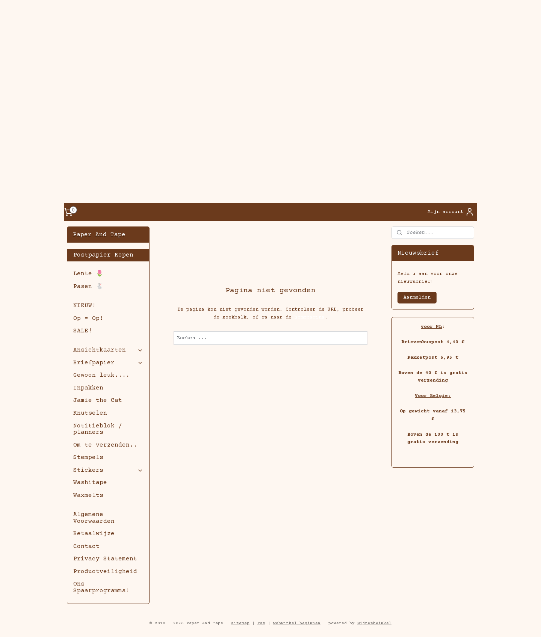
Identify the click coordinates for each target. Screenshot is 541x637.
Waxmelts (88, 495)
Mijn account (451, 211)
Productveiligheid (105, 571)
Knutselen (90, 413)
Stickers (108, 470)
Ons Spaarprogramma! (101, 587)
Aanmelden (417, 297)
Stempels (88, 457)
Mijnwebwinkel (374, 623)
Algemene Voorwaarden (94, 518)
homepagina (310, 317)
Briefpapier (108, 362)
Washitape (90, 482)
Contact (86, 546)
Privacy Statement (105, 558)
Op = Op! (88, 318)
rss (261, 623)
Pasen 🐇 (88, 286)
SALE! (82, 331)
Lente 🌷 (88, 273)
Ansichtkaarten (108, 350)
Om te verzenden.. (105, 445)
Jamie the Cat (97, 400)
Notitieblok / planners (97, 429)
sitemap (240, 623)
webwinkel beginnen (296, 623)
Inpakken (88, 388)
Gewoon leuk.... (101, 375)
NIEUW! (84, 305)
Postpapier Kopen (103, 255)
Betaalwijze (94, 533)
